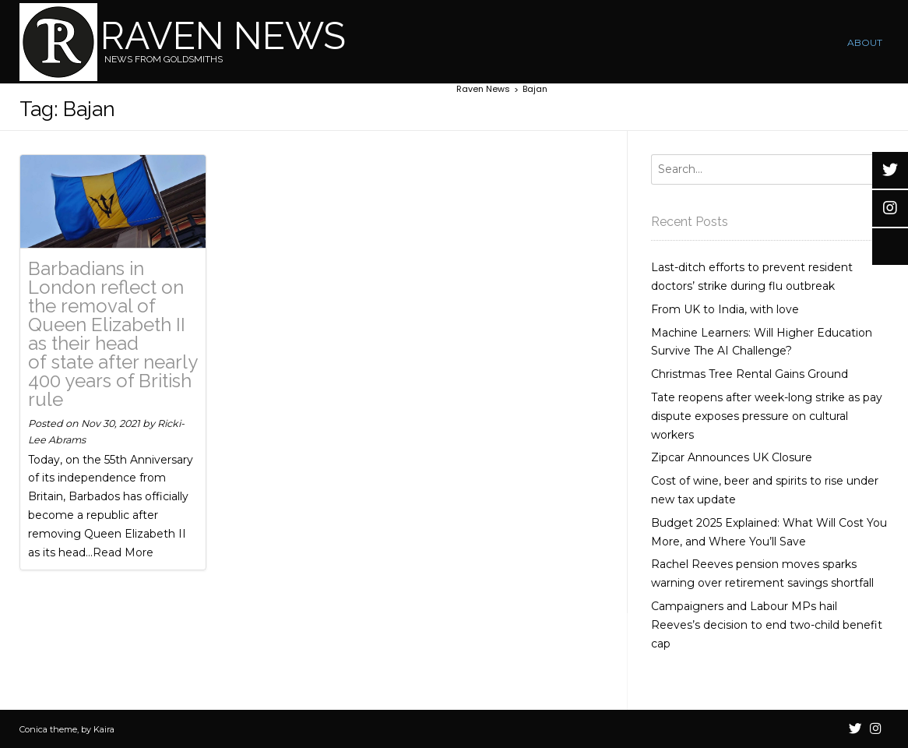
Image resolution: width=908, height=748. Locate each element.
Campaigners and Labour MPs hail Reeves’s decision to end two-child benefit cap (766, 625)
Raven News (223, 36)
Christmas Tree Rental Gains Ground (749, 374)
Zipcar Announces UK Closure (731, 457)
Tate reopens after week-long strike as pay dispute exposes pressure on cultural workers (766, 416)
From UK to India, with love (725, 309)
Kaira (103, 729)
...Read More (119, 552)
